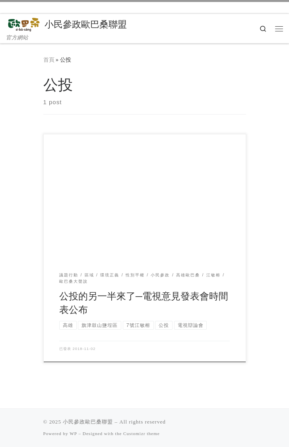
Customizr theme (141, 433)
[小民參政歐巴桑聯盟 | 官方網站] (24, 24)
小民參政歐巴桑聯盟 (88, 422)
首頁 (48, 59)
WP (73, 433)
